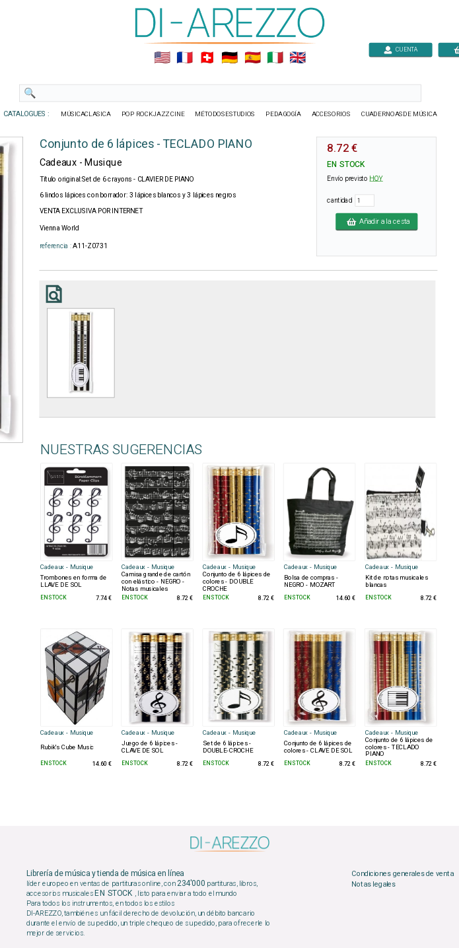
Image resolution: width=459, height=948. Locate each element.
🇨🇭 (207, 58)
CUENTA (400, 49)
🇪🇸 (252, 58)
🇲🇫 (184, 58)
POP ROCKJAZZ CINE (152, 114)
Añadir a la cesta (376, 221)
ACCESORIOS (330, 114)
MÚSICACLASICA (86, 114)
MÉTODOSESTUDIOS (225, 114)
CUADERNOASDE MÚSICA (399, 114)
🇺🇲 (161, 58)
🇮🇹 (274, 58)
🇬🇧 (297, 58)
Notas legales (373, 884)
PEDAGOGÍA (283, 114)
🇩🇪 (229, 58)
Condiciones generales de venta (402, 874)
